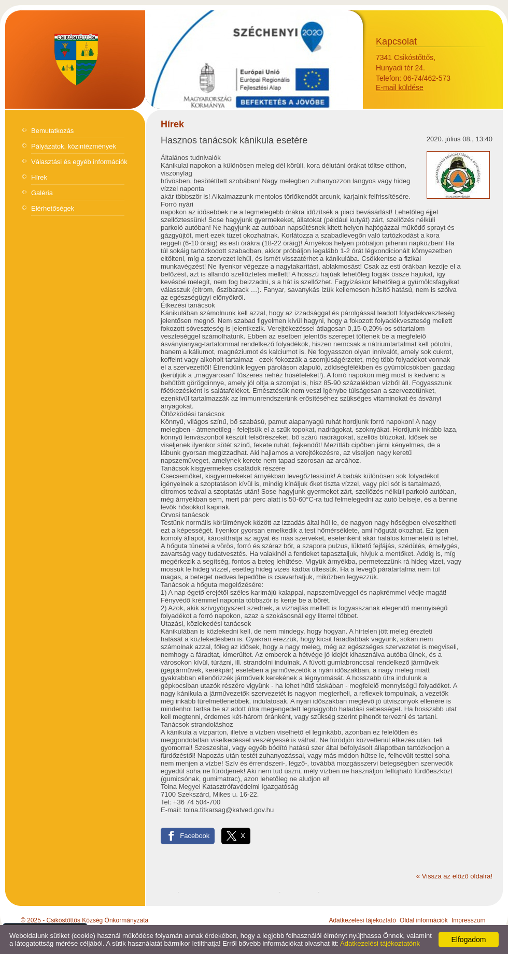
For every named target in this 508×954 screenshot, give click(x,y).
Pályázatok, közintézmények (73, 146)
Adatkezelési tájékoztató (362, 920)
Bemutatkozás (52, 131)
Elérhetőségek (52, 208)
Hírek (39, 177)
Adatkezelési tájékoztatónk (380, 943)
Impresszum (468, 920)
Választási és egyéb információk (79, 162)
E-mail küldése (400, 87)
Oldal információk (424, 920)
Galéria (42, 193)
